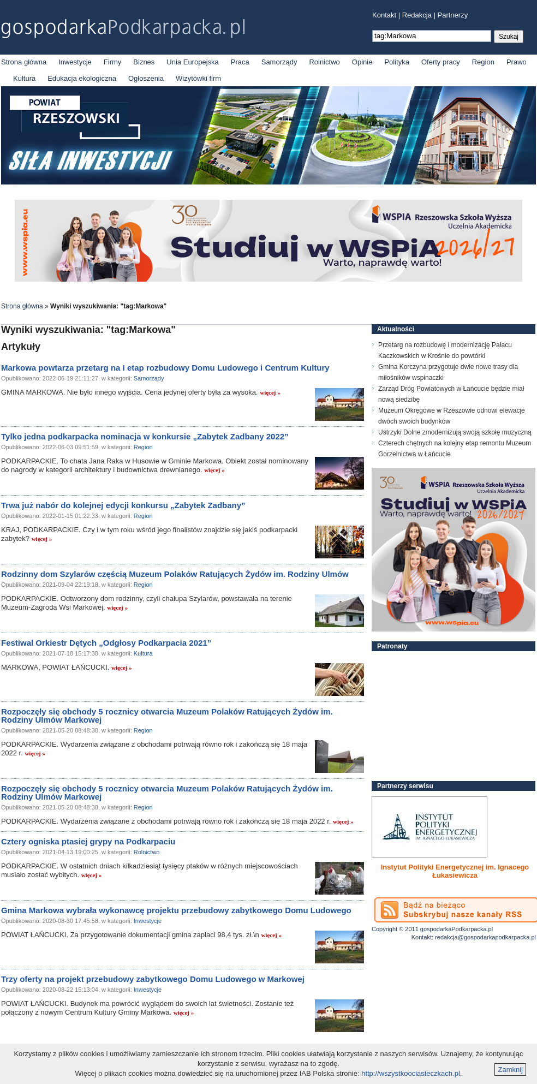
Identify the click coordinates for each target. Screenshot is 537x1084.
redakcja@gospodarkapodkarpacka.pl (485, 937)
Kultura (24, 78)
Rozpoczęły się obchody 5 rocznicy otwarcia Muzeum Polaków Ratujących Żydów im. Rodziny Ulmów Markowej (167, 715)
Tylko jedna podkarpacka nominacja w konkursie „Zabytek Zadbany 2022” (145, 436)
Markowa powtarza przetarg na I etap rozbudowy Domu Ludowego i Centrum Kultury (165, 367)
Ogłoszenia (146, 78)
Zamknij (510, 1069)
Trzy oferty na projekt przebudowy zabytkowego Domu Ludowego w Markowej (153, 979)
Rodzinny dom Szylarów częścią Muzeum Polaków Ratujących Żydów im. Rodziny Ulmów (175, 574)
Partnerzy (453, 15)
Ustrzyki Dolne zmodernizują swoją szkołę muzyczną (455, 432)
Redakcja (417, 15)
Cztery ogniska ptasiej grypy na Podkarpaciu (88, 841)
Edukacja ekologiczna (81, 78)
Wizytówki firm (198, 78)
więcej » (270, 392)
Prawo (516, 62)
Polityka (396, 62)
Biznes (143, 62)
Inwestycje (75, 62)
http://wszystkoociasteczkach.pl (410, 1073)
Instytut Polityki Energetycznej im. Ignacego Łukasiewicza (455, 871)
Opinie (362, 62)
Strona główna (23, 62)
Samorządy (279, 62)
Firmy (113, 62)
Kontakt (384, 15)
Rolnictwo (324, 62)
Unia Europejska (192, 62)
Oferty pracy (440, 62)
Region (483, 62)
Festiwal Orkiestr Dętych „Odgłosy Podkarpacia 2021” (106, 642)
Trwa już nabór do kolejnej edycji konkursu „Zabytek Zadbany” (123, 505)
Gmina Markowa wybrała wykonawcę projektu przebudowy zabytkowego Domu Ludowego (176, 910)
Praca (240, 62)
